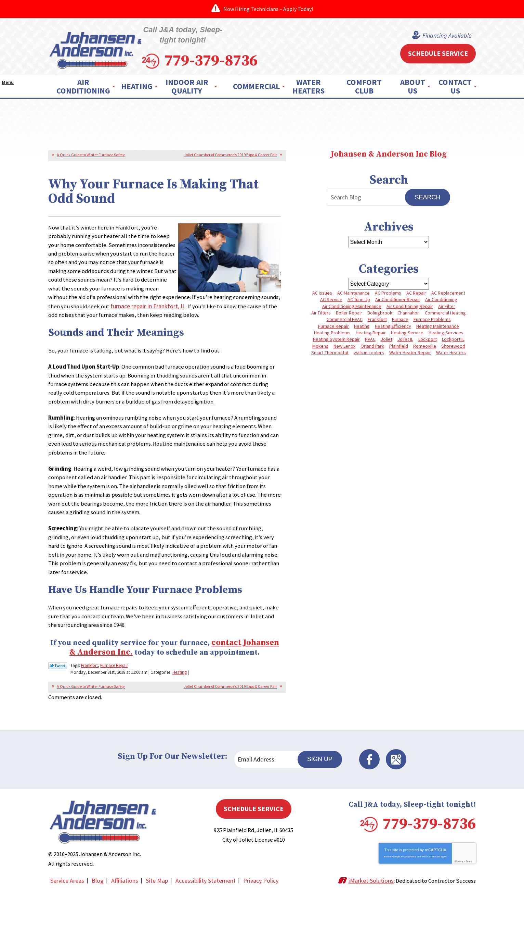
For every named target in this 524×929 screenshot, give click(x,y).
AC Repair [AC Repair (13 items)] (417, 290)
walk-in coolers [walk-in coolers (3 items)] (369, 355)
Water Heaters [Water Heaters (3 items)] (452, 355)
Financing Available (438, 34)
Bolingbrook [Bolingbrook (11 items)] (379, 312)
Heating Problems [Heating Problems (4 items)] (331, 334)
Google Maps (443, 789)
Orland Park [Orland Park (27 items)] (372, 348)
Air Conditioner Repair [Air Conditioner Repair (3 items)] (397, 297)
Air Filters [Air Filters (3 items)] (320, 312)
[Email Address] (275, 789)
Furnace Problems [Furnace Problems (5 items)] (432, 319)
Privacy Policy (408, 894)
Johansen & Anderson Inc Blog (388, 150)
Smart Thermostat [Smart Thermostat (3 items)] (329, 355)
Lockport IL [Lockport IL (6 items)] (454, 341)
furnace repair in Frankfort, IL (239, 310)
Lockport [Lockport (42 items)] (428, 341)
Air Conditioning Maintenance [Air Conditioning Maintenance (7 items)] (351, 304)
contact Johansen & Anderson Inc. (170, 669)
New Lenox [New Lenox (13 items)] (344, 348)
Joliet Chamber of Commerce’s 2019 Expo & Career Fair (230, 150)
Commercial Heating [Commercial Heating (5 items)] (446, 312)
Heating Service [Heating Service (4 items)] (407, 334)
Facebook (424, 789)
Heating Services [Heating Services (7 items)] (446, 334)
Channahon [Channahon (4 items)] (409, 312)
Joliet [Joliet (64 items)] (386, 341)
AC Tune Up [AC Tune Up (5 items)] (358, 297)
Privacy (459, 899)
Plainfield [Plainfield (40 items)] (398, 348)
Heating (179, 702)
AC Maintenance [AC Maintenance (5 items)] (353, 290)
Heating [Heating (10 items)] (362, 326)
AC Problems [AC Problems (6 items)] (388, 290)
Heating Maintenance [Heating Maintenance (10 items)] (438, 326)
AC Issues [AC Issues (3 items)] (321, 290)
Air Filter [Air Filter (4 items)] (447, 304)
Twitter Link (57, 696)
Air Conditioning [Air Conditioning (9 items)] (441, 297)
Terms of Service (431, 894)
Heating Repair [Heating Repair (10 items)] (370, 334)
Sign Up (377, 789)
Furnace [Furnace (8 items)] (400, 319)
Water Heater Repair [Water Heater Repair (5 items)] (410, 355)
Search (427, 193)
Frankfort (89, 696)
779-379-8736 (273, 50)
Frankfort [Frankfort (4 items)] (377, 319)
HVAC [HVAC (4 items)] (369, 341)
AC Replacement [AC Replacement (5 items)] (449, 290)
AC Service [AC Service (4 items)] (330, 297)
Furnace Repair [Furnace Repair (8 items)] (333, 326)
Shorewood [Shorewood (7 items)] (454, 348)
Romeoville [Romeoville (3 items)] (425, 348)
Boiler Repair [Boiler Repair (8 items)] (349, 312)
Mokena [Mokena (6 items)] (319, 348)
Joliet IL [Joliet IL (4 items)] (405, 341)
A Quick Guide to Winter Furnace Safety (91, 150)
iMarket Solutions (366, 917)
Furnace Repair (114, 696)
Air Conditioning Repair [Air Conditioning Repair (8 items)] (410, 304)
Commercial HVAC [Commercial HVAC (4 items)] (344, 319)
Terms (469, 899)
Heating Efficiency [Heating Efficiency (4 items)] (393, 326)
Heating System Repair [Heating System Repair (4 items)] (335, 341)
